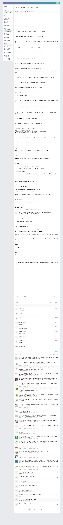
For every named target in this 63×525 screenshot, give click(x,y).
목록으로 (17, 302)
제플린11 (20, 322)
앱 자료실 (5, 41)
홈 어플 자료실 (6, 37)
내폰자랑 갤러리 (7, 29)
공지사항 (5, 7)
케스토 (20, 317)
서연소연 (20, 326)
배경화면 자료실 (7, 38)
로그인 (58, 2)
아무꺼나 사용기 (7, 14)
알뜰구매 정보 (6, 25)
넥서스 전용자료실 (7, 59)
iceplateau (17, 11)
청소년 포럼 (6, 28)
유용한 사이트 (6, 24)
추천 (56, 308)
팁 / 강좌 (5, 33)
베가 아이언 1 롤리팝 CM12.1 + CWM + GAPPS (26, 7)
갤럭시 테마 (6, 46)
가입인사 (5, 15)
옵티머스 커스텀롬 (7, 50)
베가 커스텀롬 (6, 55)
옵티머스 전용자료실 (7, 52)
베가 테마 (5, 53)
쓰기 (50, 354)
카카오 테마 (6, 36)
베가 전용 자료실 (7, 56)
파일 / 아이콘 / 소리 (7, 34)
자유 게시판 (6, 19)
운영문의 (5, 9)
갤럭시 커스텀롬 (7, 48)
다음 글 (56, 302)
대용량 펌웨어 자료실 (7, 40)
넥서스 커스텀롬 (7, 58)
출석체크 (5, 16)
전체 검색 (5, 6)
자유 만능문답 (6, 18)
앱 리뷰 (5, 43)
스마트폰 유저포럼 (7, 26)
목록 (57, 354)
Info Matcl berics (7, 10)
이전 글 (50, 302)
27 (57, 477)
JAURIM (20, 308)
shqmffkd (20, 336)
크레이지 (20, 313)
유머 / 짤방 (6, 21)
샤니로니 (20, 340)
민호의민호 (20, 331)
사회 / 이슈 (6, 22)
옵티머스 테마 (6, 49)
